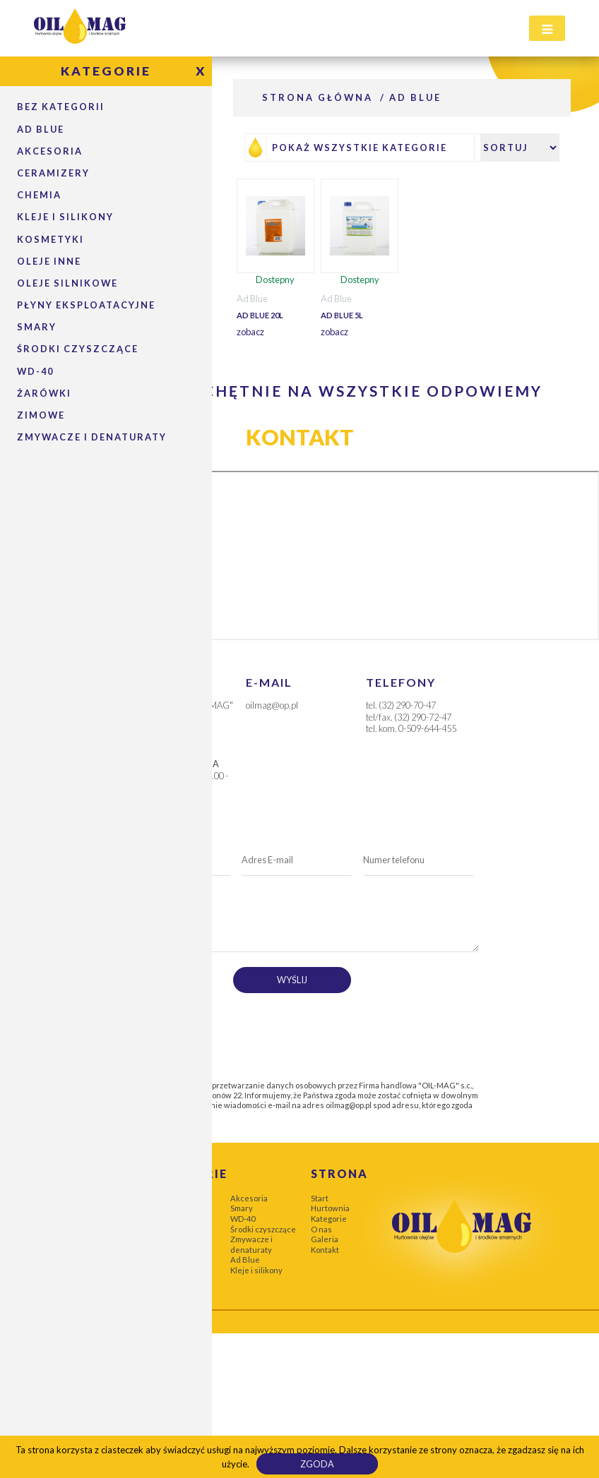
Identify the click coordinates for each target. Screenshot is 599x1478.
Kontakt (325, 1249)
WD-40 (242, 1218)
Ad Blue (40, 129)
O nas (321, 1229)
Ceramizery (53, 173)
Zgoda (317, 1464)
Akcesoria (50, 151)
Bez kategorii (61, 106)
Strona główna (317, 97)
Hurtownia (330, 1208)
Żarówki (44, 393)
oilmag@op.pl (349, 1105)
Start (319, 1198)
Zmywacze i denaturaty (92, 437)
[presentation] (227, 1031)
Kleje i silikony (256, 1270)
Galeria (324, 1239)
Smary (241, 1208)
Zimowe (41, 415)
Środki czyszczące (263, 1229)
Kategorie (329, 1218)
